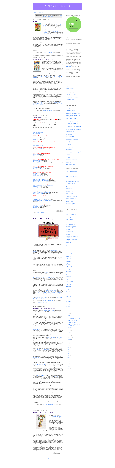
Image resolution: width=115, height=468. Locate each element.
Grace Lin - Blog (69, 266)
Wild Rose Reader (69, 245)
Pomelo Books (68, 66)
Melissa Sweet (68, 286)
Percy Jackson (36, 138)
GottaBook (68, 222)
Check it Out (68, 174)
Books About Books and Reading (72, 100)
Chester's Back (40, 148)
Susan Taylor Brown (69, 304)
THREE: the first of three (40, 117)
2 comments (50, 52)
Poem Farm (68, 186)
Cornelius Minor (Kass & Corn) (72, 121)
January (69, 339)
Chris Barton (68, 259)
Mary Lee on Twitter (69, 88)
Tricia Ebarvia (68, 162)
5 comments (50, 110)
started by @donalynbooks (49, 310)
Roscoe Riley (35, 131)
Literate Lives (36, 154)
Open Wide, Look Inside (38, 168)
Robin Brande (68, 296)
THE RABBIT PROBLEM (38, 385)
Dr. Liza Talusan (69, 134)
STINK (35, 98)
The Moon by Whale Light (38, 205)
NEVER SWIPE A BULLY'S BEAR (44, 102)
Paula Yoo (67, 289)
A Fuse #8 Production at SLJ (71, 214)
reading (45, 302)
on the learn (35, 167)
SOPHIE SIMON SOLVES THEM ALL (41, 394)
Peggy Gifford (68, 291)
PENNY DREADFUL (37, 329)
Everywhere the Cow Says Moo (39, 181)
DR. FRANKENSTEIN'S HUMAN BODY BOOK (43, 185)
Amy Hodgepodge (36, 133)
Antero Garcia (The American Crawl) (73, 113)
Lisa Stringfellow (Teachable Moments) (73, 151)
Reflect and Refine (69, 193)
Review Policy (41, 12)
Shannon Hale (68, 303)
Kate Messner (59, 337)
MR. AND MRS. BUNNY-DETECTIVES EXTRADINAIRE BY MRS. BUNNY (46, 248)
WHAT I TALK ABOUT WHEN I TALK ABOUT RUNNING (49, 292)
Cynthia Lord (68, 261)
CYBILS (46, 272)
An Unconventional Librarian (71, 171)
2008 (68, 364)
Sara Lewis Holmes (69, 298)
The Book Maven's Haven (71, 198)
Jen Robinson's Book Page (71, 226)
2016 (68, 349)
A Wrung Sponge (69, 216)
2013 (68, 355)
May (69, 331)
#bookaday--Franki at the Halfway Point (44, 308)
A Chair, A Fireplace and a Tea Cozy (73, 212)
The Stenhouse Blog (37, 169)
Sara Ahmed (68, 157)
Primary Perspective (69, 188)
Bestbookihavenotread (37, 160)
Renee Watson (68, 294)
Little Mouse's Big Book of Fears (39, 179)
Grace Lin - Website (69, 268)
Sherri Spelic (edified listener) (71, 159)
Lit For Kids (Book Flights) (71, 227)
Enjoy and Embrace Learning (71, 176)
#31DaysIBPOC (69, 107)
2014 (68, 353)
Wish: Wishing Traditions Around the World (41, 192)
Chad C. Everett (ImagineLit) (71, 118)
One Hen (35, 191)
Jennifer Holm (68, 273)
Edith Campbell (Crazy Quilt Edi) (72, 137)
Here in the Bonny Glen (70, 224)
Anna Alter (68, 254)
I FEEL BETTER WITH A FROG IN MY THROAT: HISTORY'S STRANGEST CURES (48, 277)
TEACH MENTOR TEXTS (40, 297)
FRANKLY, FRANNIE (56, 416)
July (69, 315)
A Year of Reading (57, 6)
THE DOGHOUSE (37, 174)
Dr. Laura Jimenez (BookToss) (71, 132)
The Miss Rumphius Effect (71, 199)
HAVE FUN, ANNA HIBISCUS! (43, 283)
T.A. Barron (68, 306)
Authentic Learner (36, 156)
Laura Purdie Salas (69, 278)
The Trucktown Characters (38, 132)
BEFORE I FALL (40, 375)
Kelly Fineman (68, 276)
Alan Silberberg (69, 253)
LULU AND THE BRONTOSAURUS (42, 349)
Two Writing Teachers (70, 204)
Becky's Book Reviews (70, 217)
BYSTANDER (36, 357)
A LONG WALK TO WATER (39, 364)
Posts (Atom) (41, 460)
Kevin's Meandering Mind (71, 178)
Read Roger (68, 234)
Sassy (34, 137)
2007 (68, 366)
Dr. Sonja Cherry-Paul (70, 136)
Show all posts (50, 16)
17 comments (52, 210)
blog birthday (41, 212)
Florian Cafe (35, 162)
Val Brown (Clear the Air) (70, 164)
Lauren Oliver (41, 374)
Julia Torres (68, 146)
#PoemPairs (70, 327)
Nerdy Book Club (69, 184)
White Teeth (35, 207)
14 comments (50, 300)
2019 (68, 343)
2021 (68, 313)
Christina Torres (69, 120)
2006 (68, 368)
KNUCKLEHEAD (36, 186)
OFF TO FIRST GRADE (38, 175)
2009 (68, 362)
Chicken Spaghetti (69, 219)
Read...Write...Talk (69, 191)
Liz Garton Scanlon (69, 281)
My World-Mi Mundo (37, 161)
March (69, 335)
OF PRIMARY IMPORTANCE (39, 196)
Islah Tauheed (68, 144)
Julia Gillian (35, 139)
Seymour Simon (69, 301)
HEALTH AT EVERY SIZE (51, 290)
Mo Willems (68, 288)
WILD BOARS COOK (37, 142)
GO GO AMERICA (37, 187)
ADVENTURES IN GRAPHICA (39, 199)
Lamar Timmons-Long (70, 149)
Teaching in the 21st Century (71, 196)
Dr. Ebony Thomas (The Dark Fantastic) (73, 129)
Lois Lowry (68, 283)
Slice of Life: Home (72, 322)
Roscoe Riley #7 (37, 21)
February (70, 337)
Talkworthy (35, 155)
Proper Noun (68, 232)
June (69, 330)
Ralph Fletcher (68, 293)
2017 (68, 347)
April (69, 333)
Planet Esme (68, 229)
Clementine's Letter (42, 151)
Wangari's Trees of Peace (38, 193)
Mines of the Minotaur (45, 149)
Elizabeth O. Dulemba (70, 264)
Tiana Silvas (68, 160)
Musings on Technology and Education (73, 181)
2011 (68, 359)
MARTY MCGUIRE (51, 337)
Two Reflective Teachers (70, 203)
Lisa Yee (67, 279)
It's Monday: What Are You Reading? (43, 219)
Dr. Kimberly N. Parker (70, 131)
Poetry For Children (69, 231)
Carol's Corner (68, 173)
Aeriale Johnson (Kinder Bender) (72, 108)
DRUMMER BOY (36, 173)
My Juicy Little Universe (70, 183)
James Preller (68, 271)
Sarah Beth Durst (69, 299)
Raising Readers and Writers (71, 189)
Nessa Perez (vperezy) (70, 155)
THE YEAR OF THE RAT (38, 145)
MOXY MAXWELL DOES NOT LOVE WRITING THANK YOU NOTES (47, 144)
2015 (68, 351)
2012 (68, 357)
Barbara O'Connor (69, 256)
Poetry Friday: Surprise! (72, 320)
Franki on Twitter (69, 86)
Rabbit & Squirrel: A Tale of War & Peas (41, 180)
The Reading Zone (69, 201)
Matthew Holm (68, 284)
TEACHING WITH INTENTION (39, 198)
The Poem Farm (69, 242)
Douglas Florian (69, 263)
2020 (68, 341)
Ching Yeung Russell (70, 258)
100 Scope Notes (69, 211)
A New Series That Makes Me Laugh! (43, 59)
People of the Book (37, 206)
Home (35, 12)
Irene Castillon (68, 142)
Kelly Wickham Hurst (70, 147)
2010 (68, 361)
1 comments (50, 404)
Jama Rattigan (68, 269)
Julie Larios (68, 274)
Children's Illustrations (70, 221)
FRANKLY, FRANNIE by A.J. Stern (43, 412)
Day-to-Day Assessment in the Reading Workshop (42, 200)
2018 (68, 345)
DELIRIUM (56, 376)
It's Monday (40, 302)
